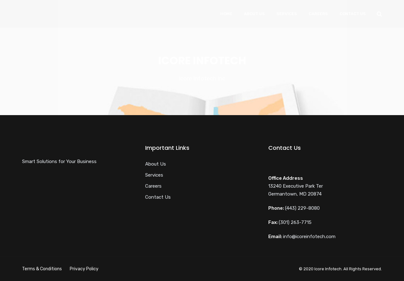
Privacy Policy (84, 269)
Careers (318, 13)
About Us (254, 13)
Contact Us (353, 13)
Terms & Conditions (42, 269)
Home (226, 13)
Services (286, 13)
